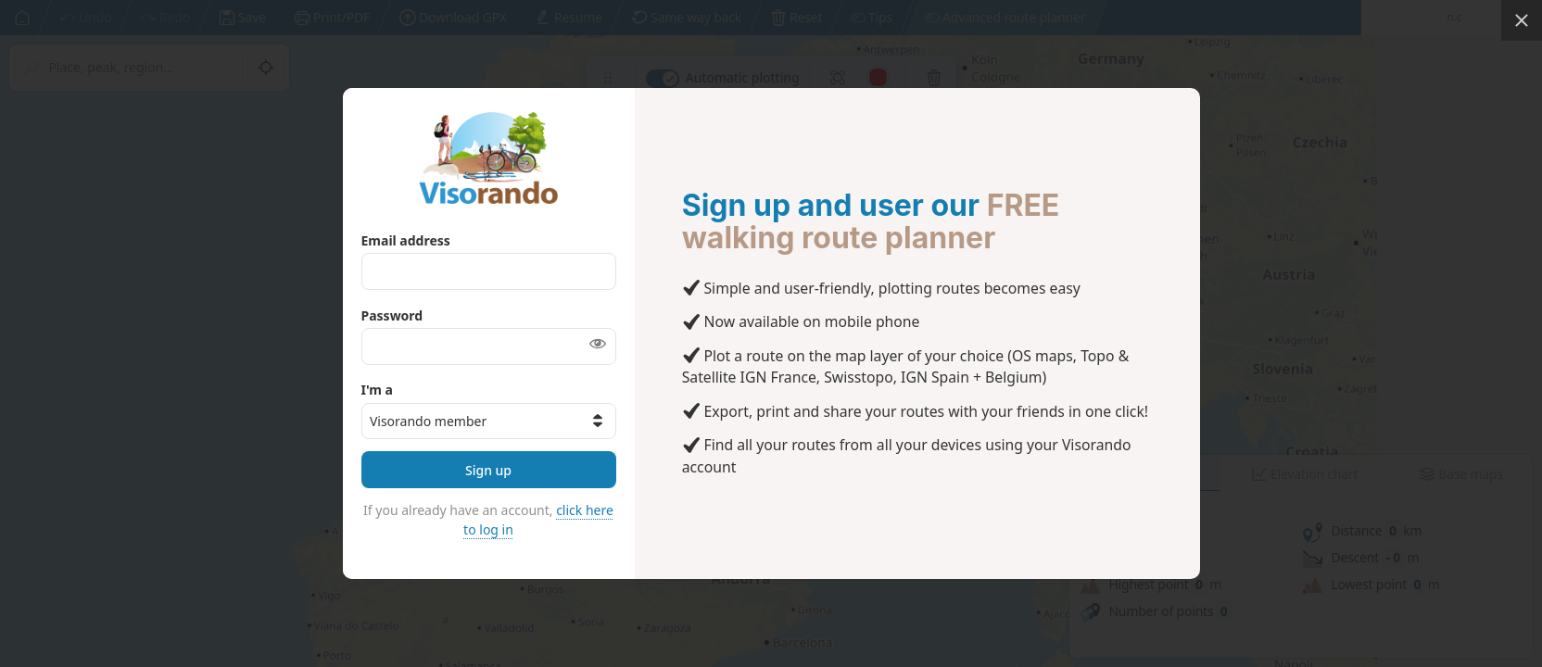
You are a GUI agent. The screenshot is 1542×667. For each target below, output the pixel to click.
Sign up (488, 470)
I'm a (377, 389)
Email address (405, 240)
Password (392, 315)
